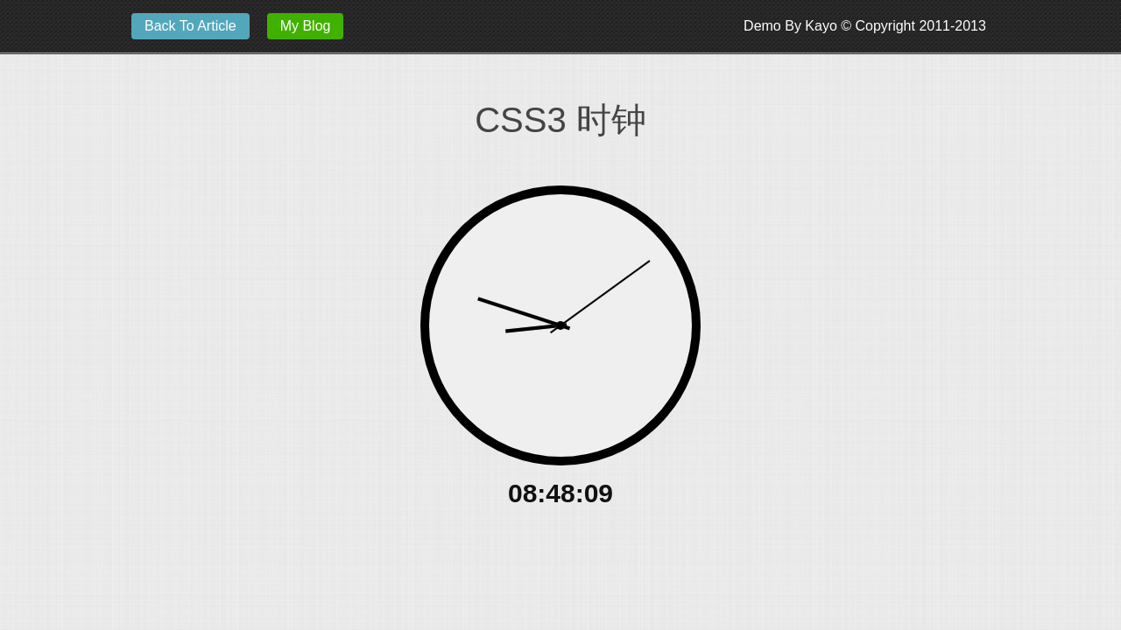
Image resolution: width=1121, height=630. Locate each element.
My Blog (305, 25)
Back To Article (190, 25)
